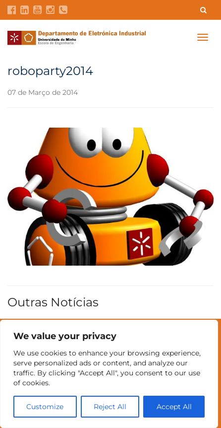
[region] (109, 374)
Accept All (174, 406)
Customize (44, 406)
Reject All (110, 406)
